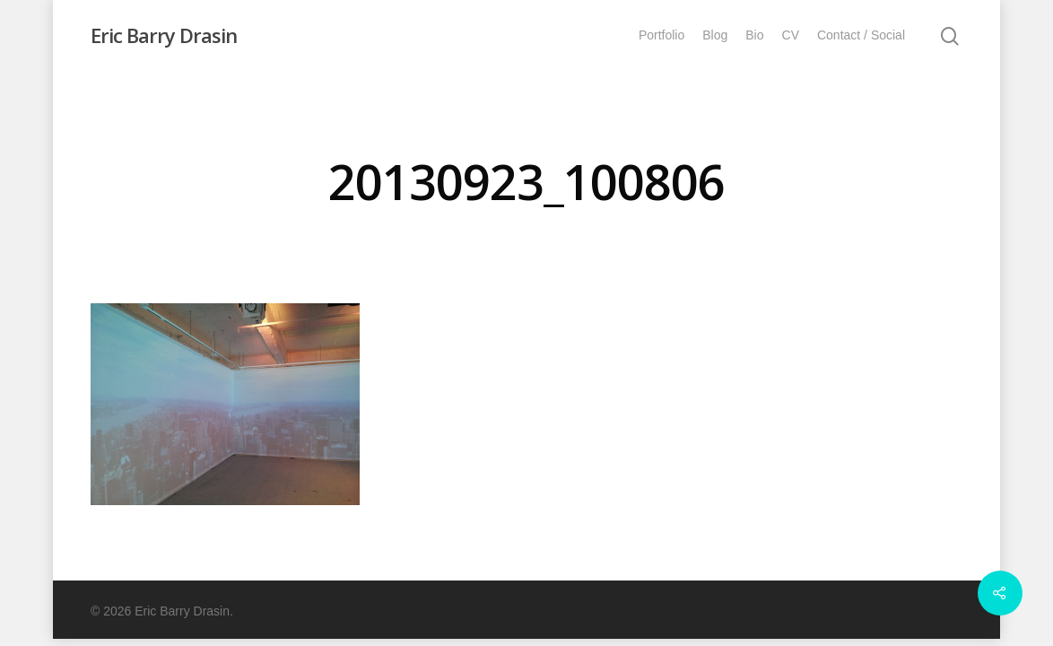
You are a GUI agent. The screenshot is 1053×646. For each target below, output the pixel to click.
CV (790, 35)
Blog (714, 35)
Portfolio (661, 35)
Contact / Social (861, 35)
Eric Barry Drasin (164, 35)
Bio (754, 35)
